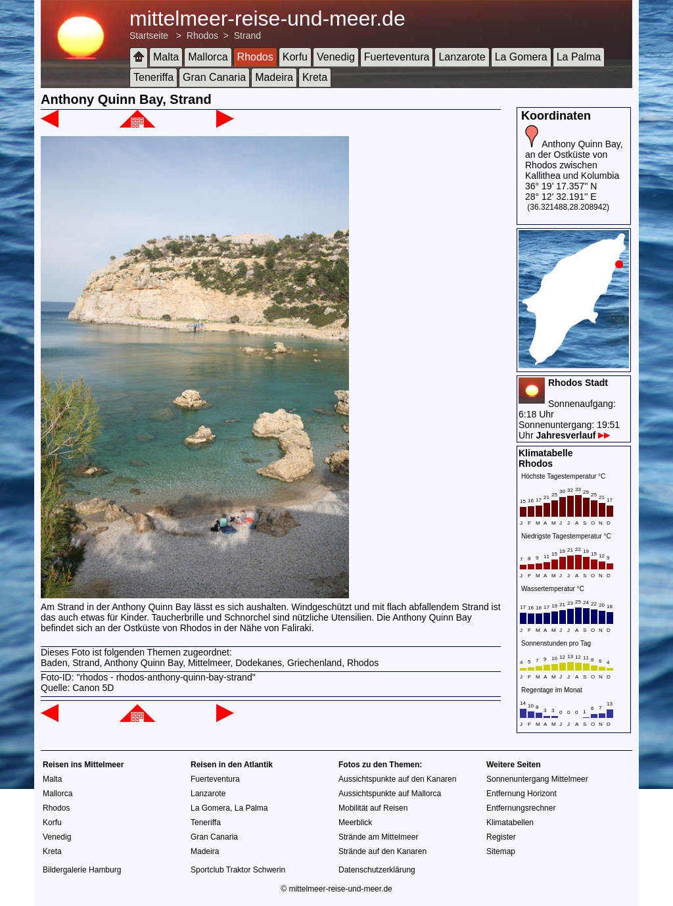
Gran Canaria (214, 77)
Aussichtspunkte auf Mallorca (389, 793)
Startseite (148, 35)
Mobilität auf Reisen (372, 808)
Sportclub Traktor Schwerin (238, 869)
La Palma (579, 56)
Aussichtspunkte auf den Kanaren (397, 779)
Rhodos (202, 35)
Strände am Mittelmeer (378, 837)
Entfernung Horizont (521, 793)
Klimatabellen (510, 822)
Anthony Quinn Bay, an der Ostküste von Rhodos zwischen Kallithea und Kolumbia (574, 160)
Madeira (274, 77)
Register (501, 837)
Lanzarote (461, 56)
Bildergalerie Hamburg (82, 869)
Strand (247, 35)
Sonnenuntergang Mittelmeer (537, 779)
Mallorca (207, 56)
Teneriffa (153, 77)
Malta (166, 56)
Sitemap (500, 851)
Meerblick (355, 822)
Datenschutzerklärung (376, 869)
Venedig (336, 56)
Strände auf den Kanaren (382, 851)
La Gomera (521, 56)
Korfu (295, 56)
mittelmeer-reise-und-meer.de (267, 18)
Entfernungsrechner (520, 808)
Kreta (314, 77)
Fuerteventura (397, 56)
